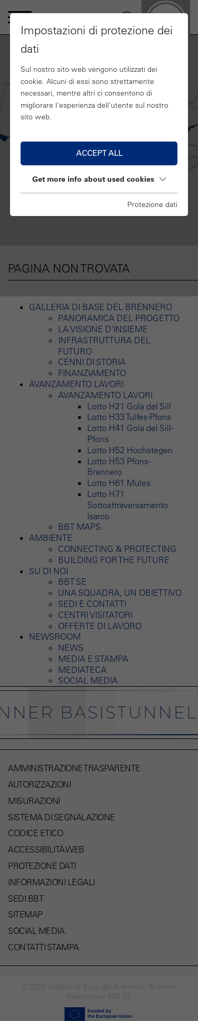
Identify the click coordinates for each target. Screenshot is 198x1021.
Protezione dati (152, 204)
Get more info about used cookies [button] (99, 179)
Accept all (99, 153)
